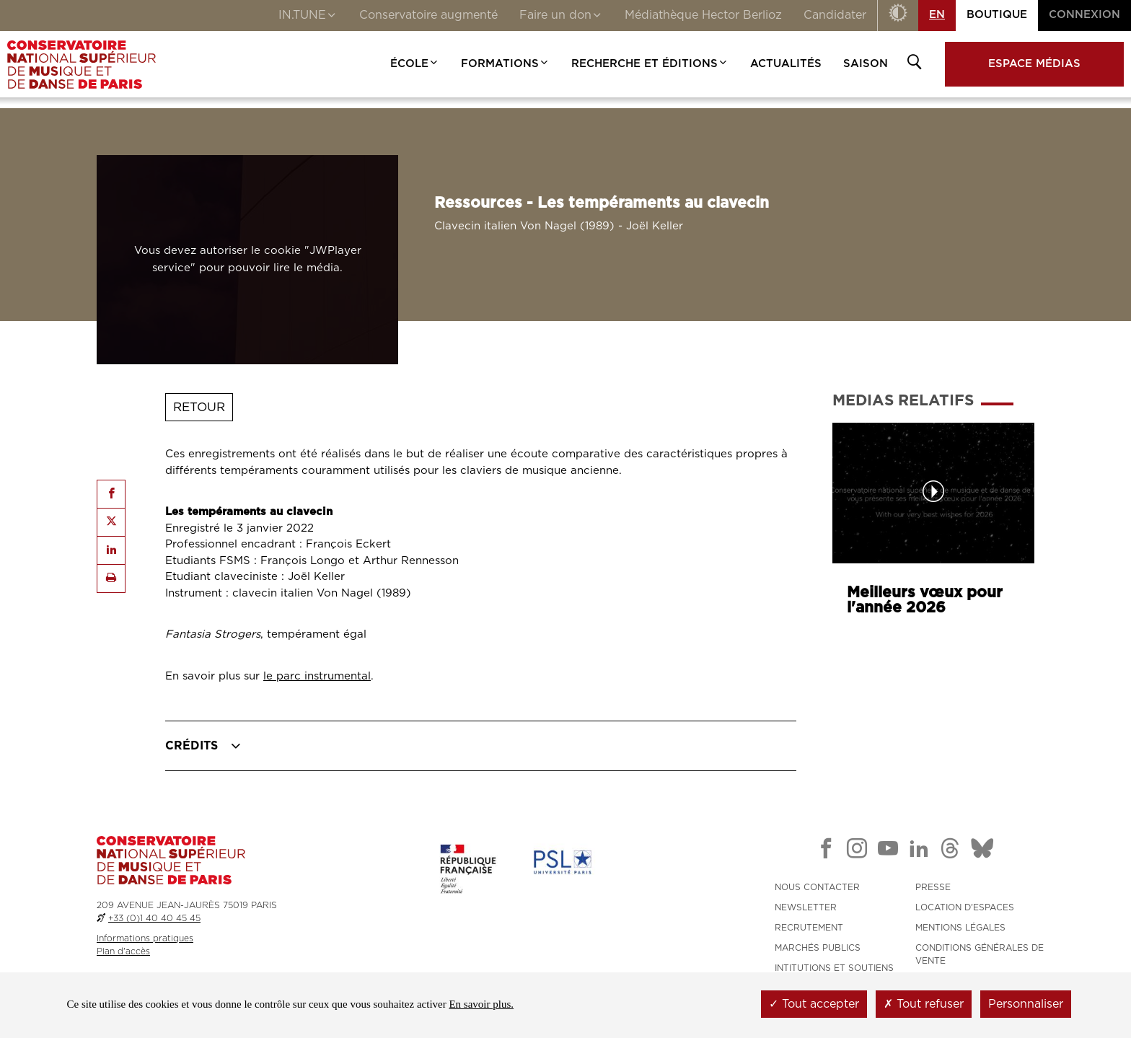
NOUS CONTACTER (817, 887)
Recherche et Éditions (650, 63)
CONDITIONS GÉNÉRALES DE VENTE (979, 954)
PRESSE (933, 887)
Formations (505, 63)
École (414, 63)
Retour (199, 407)
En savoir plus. (481, 1004)
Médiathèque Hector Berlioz (703, 15)
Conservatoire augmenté (428, 15)
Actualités (786, 63)
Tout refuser (924, 1004)
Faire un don (561, 16)
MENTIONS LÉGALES (960, 927)
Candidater (835, 15)
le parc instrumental (317, 676)
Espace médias (1034, 63)
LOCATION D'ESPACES (964, 907)
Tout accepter (814, 1004)
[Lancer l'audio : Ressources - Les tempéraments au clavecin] (247, 259)
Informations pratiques (145, 938)
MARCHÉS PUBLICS (818, 948)
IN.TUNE (308, 16)
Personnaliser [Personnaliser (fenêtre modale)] (1025, 1004)
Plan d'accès (123, 951)
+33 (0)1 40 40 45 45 (154, 918)
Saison (865, 63)
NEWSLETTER (806, 907)
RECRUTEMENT (809, 927)
